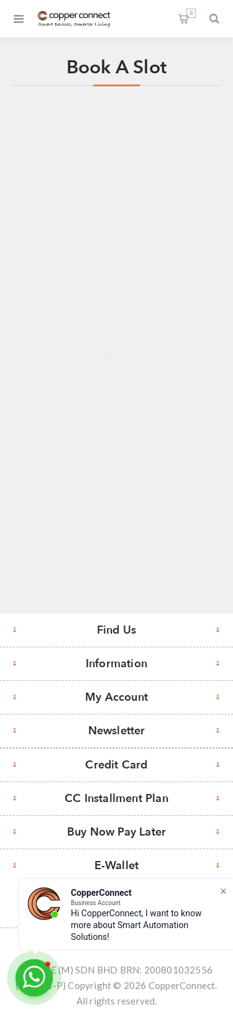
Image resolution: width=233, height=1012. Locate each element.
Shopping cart (191, 13)
